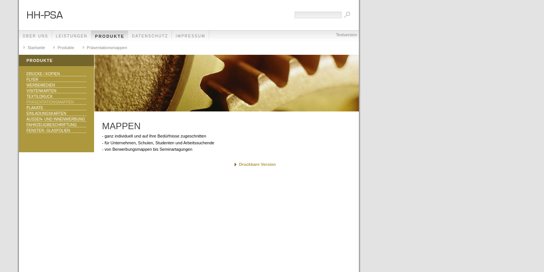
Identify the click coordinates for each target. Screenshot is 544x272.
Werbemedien (40, 85)
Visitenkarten (41, 91)
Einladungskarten (46, 113)
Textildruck (39, 96)
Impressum (191, 36)
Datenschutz (150, 36)
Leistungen (72, 36)
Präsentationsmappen (107, 47)
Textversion (346, 34)
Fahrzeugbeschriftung (51, 125)
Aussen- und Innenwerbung (55, 119)
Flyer (32, 79)
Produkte (110, 36)
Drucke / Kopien (43, 74)
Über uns (35, 36)
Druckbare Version (257, 164)
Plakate (34, 108)
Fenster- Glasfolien (48, 130)
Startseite (36, 47)
